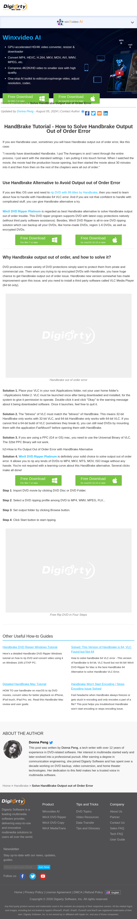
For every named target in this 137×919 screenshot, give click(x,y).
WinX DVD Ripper (54, 817)
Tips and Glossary (88, 828)
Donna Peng (25, 111)
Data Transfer (85, 822)
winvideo (70, 21)
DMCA (77, 892)
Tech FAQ (116, 834)
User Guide (117, 839)
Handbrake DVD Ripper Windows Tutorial (30, 647)
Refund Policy (94, 892)
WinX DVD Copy (53, 822)
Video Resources (87, 817)
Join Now (43, 867)
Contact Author (72, 111)
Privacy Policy (34, 892)
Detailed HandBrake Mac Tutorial (24, 684)
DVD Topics (84, 811)
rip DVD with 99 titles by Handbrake (74, 192)
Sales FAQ (117, 828)
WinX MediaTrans (54, 828)
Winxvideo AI (22, 37)
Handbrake (19, 103)
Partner (115, 817)
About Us (116, 811)
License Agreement (58, 892)
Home (5, 103)
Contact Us (117, 822)
